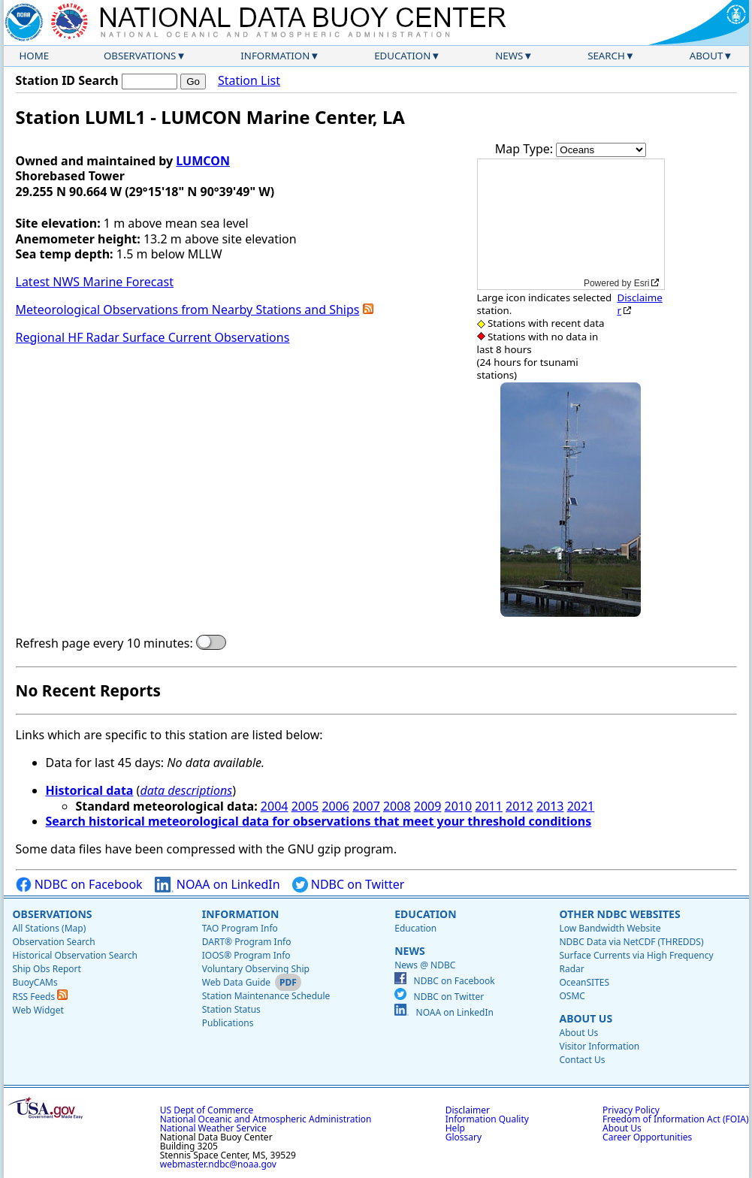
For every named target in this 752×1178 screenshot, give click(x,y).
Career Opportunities (647, 1137)
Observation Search (54, 941)
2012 (519, 806)
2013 (550, 806)
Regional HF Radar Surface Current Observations (153, 337)
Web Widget (38, 1010)
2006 (335, 806)
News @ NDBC (424, 965)
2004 (274, 806)
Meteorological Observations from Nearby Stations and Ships (188, 309)
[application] (571, 224)
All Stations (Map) (49, 928)
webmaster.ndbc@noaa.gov (218, 1164)
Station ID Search (67, 80)
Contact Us (582, 1059)
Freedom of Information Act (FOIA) (675, 1119)
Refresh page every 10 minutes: (104, 643)
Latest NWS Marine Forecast (95, 281)
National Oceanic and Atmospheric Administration (266, 1119)
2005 (305, 806)
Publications (228, 1022)
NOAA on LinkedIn (217, 885)
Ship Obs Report (47, 968)
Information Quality (487, 1119)
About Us (585, 1018)
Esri (642, 283)
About (706, 55)
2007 (366, 806)
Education (402, 55)
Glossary (463, 1137)
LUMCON (203, 161)
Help (455, 1128)
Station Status (231, 1009)
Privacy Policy (631, 1110)
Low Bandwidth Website (609, 928)
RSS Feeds (40, 996)
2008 (397, 806)
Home (35, 55)
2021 (581, 806)
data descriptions (186, 790)
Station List (249, 81)
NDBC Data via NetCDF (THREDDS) (631, 941)
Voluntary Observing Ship (256, 968)
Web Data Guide (236, 982)
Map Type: (526, 148)
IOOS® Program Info (246, 955)
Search (606, 55)
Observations (140, 55)
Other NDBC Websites (619, 914)
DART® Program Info (246, 941)
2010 (459, 806)
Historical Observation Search (75, 955)
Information (275, 55)
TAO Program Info (240, 928)
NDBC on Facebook (79, 885)
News (509, 55)
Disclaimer (639, 304)
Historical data (90, 790)
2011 (489, 806)
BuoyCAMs (35, 982)
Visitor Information (599, 1046)
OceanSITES (584, 982)
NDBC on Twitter (348, 885)
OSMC (571, 995)
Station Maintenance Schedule (266, 995)
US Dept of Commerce (207, 1110)
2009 (428, 806)
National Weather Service (213, 1128)
